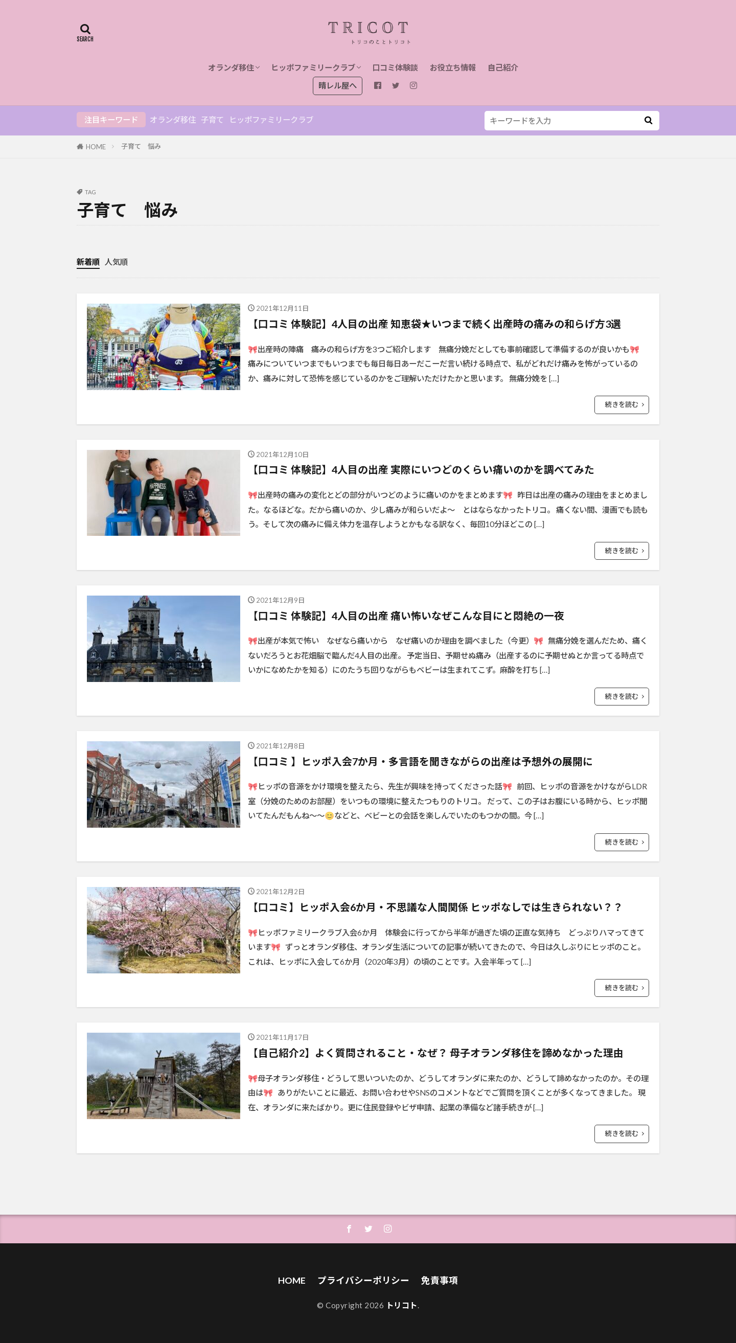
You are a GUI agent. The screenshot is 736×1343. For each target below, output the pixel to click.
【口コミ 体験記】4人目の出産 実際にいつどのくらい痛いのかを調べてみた (421, 469)
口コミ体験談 (395, 67)
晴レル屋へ (337, 85)
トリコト (402, 1305)
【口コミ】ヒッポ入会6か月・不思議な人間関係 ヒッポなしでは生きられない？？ (435, 907)
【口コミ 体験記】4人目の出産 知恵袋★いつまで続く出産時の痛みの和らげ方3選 (434, 323)
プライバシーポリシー (363, 1280)
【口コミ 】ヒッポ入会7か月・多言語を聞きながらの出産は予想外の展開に (420, 761)
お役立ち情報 (453, 67)
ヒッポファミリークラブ (313, 67)
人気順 (116, 261)
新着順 (88, 261)
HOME (96, 147)
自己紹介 (503, 67)
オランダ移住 (231, 67)
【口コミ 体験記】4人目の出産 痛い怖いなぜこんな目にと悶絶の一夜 (406, 615)
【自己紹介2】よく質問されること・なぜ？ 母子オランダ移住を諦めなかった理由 (436, 1052)
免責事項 (439, 1280)
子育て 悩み (141, 146)
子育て (212, 119)
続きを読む (621, 404)
